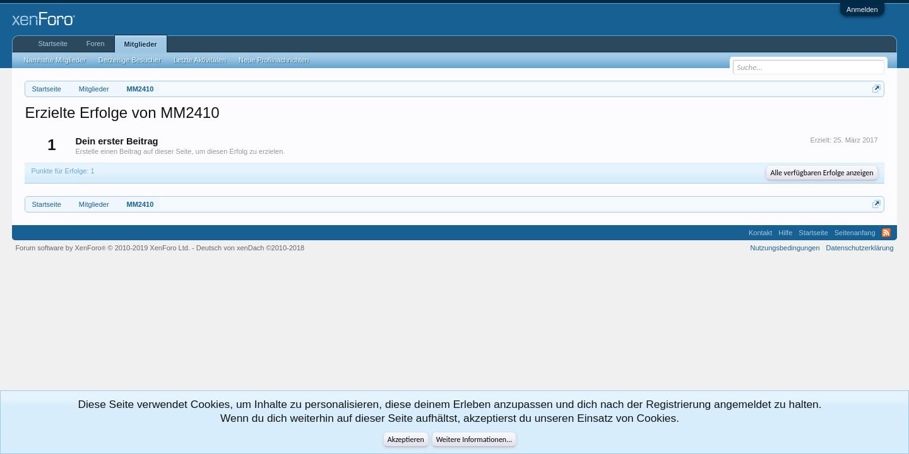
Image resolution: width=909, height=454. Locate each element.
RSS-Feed (886, 232)
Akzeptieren (406, 439)
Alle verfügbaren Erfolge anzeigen (821, 172)
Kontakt (760, 232)
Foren (95, 43)
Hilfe (785, 232)
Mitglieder (140, 44)
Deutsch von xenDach (250, 248)
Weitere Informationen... (474, 439)
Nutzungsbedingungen (785, 248)
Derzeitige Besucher (129, 60)
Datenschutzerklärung (860, 248)
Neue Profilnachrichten (274, 60)
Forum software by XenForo (102, 248)
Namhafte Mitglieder (54, 60)
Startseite (52, 43)
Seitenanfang (855, 232)
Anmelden (862, 9)
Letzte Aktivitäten (200, 60)
